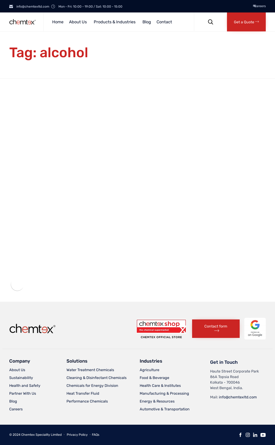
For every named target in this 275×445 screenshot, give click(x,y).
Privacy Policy (77, 435)
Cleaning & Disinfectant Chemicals (96, 378)
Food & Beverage (154, 378)
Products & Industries (115, 21)
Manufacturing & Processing (164, 393)
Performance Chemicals (87, 401)
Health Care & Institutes (160, 385)
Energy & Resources (157, 401)
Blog (146, 21)
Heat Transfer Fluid (82, 393)
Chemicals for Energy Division (92, 385)
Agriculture (149, 370)
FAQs (95, 435)
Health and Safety (24, 385)
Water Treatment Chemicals (90, 370)
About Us (78, 21)
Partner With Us (22, 393)
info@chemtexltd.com (238, 397)
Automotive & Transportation (165, 409)
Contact (164, 21)
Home (57, 21)
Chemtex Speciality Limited (41, 435)
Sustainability (21, 378)
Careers (260, 6)
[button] (246, 21)
